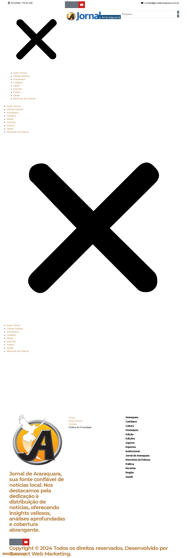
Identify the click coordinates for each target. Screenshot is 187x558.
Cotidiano (18, 82)
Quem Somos (20, 72)
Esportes (17, 89)
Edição (16, 85)
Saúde (16, 95)
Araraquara (19, 79)
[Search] (178, 14)
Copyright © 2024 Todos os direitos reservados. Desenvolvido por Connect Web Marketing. (88, 551)
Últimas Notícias (21, 76)
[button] (36, 40)
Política (17, 92)
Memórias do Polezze (24, 98)
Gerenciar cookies (14, 554)
